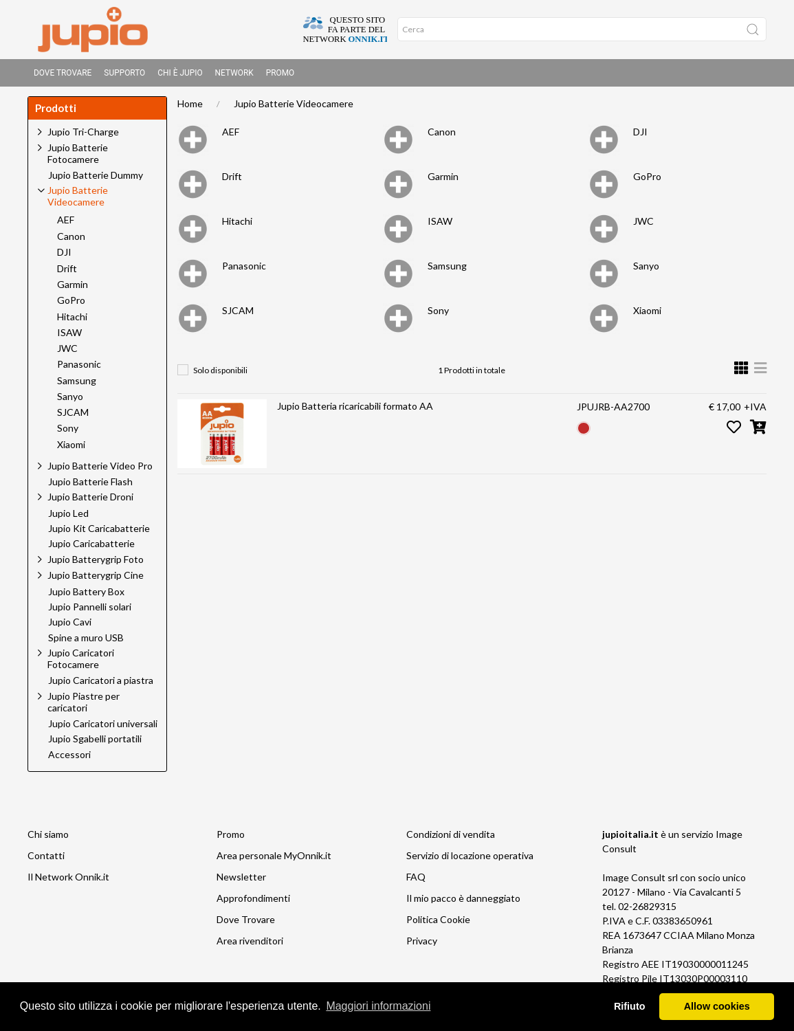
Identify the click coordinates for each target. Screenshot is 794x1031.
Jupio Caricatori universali (102, 727)
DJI (640, 136)
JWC (643, 225)
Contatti (46, 859)
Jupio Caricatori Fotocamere (80, 662)
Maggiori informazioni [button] (378, 1006)
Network (234, 73)
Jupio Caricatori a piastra (100, 684)
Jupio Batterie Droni (90, 501)
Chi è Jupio (179, 73)
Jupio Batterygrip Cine (95, 579)
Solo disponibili (220, 374)
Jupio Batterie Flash (90, 485)
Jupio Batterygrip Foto (95, 563)
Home (190, 107)
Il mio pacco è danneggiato (463, 902)
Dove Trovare (62, 73)
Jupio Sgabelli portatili (95, 743)
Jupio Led (68, 517)
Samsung (447, 270)
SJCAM (238, 314)
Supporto (124, 73)
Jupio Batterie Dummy (95, 179)
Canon (442, 136)
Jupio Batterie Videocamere (293, 107)
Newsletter (241, 881)
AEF (230, 136)
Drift (232, 180)
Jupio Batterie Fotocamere (77, 157)
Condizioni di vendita (450, 838)
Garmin (443, 180)
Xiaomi (647, 314)
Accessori (69, 758)
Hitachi (237, 225)
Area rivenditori (250, 945)
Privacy (421, 945)
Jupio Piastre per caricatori (83, 706)
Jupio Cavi (69, 626)
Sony (438, 314)
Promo (280, 73)
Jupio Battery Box (86, 595)
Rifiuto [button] (630, 1006)
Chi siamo (48, 838)
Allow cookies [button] (717, 1006)
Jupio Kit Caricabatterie (99, 532)
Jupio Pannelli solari (89, 611)
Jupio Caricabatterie (91, 547)
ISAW (440, 225)
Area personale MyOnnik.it (274, 859)
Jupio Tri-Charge (83, 136)
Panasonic (244, 270)
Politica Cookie (438, 923)
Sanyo (646, 270)
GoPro (647, 180)
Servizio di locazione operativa (469, 859)
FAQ (416, 881)
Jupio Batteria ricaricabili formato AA (355, 410)
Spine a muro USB (86, 641)
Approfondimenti (253, 902)
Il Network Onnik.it (68, 881)
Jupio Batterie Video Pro (100, 470)
